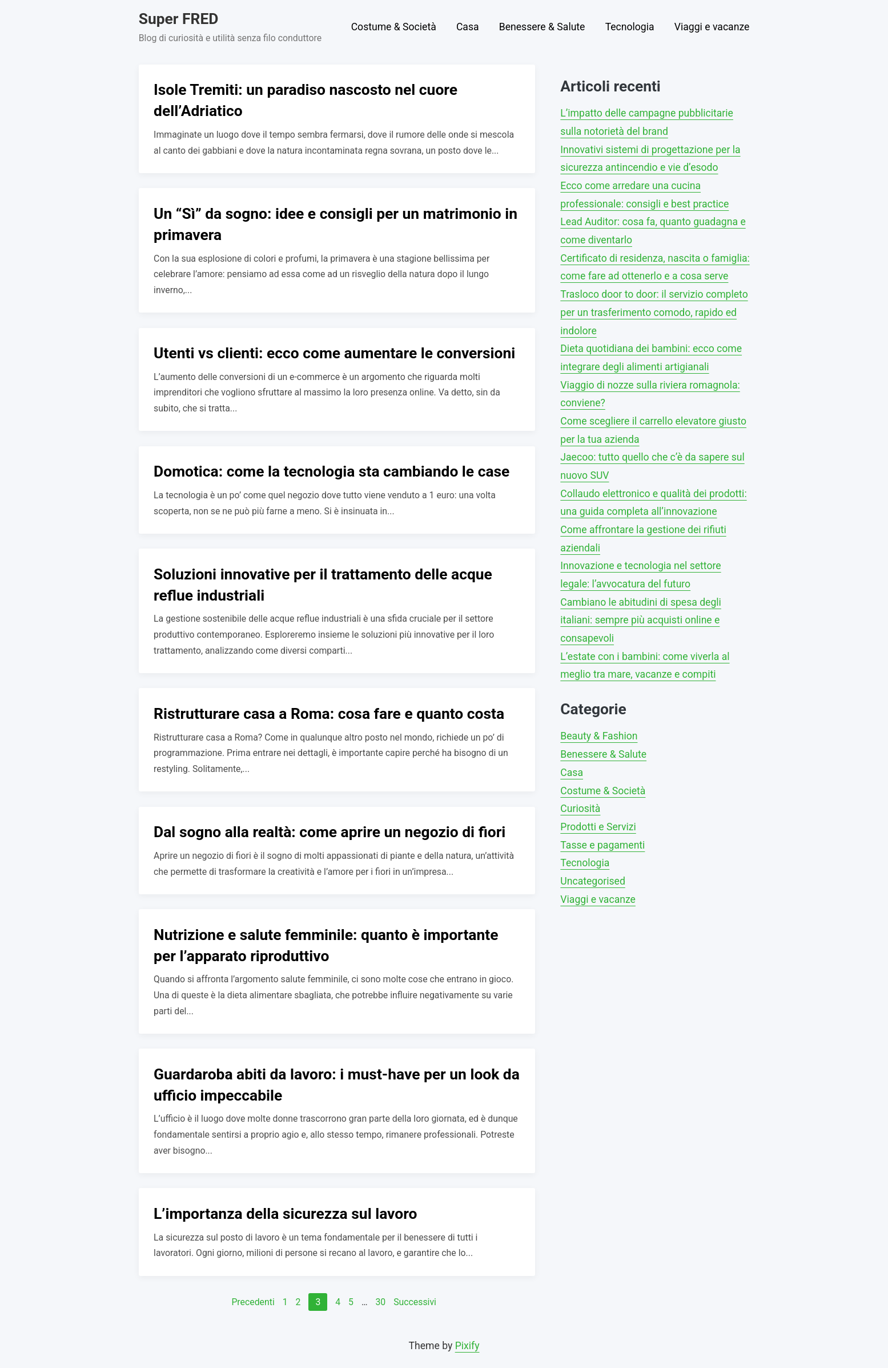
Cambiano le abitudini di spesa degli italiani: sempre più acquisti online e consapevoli (640, 620)
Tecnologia (629, 27)
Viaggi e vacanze (712, 27)
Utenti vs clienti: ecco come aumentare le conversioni (334, 353)
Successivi (414, 1302)
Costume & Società (393, 27)
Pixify (467, 1345)
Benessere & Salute (542, 27)
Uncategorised (592, 881)
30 (380, 1302)
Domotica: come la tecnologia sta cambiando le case (331, 471)
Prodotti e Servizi (598, 827)
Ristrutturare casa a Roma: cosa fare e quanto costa (329, 713)
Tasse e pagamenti (602, 845)
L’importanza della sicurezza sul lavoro (285, 1213)
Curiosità (580, 808)
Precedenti (252, 1302)
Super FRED (179, 18)
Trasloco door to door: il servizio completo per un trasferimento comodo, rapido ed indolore (654, 312)
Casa (467, 27)
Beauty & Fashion (598, 736)
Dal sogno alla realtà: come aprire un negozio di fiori (329, 832)
